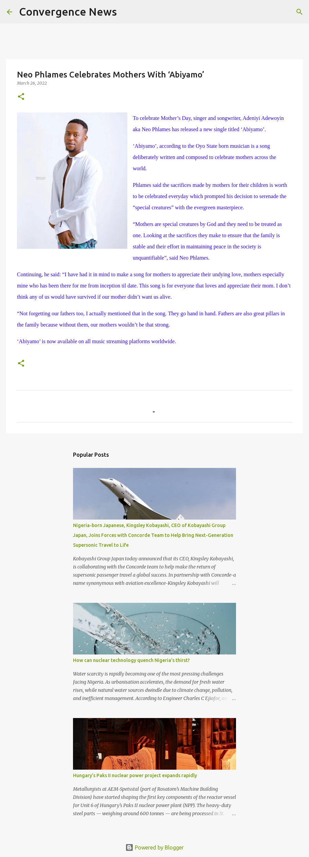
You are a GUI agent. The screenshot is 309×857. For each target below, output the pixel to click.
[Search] (126, 12)
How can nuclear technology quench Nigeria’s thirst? (131, 660)
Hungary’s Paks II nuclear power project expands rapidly (135, 775)
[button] (21, 97)
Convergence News (68, 11)
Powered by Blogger (154, 847)
